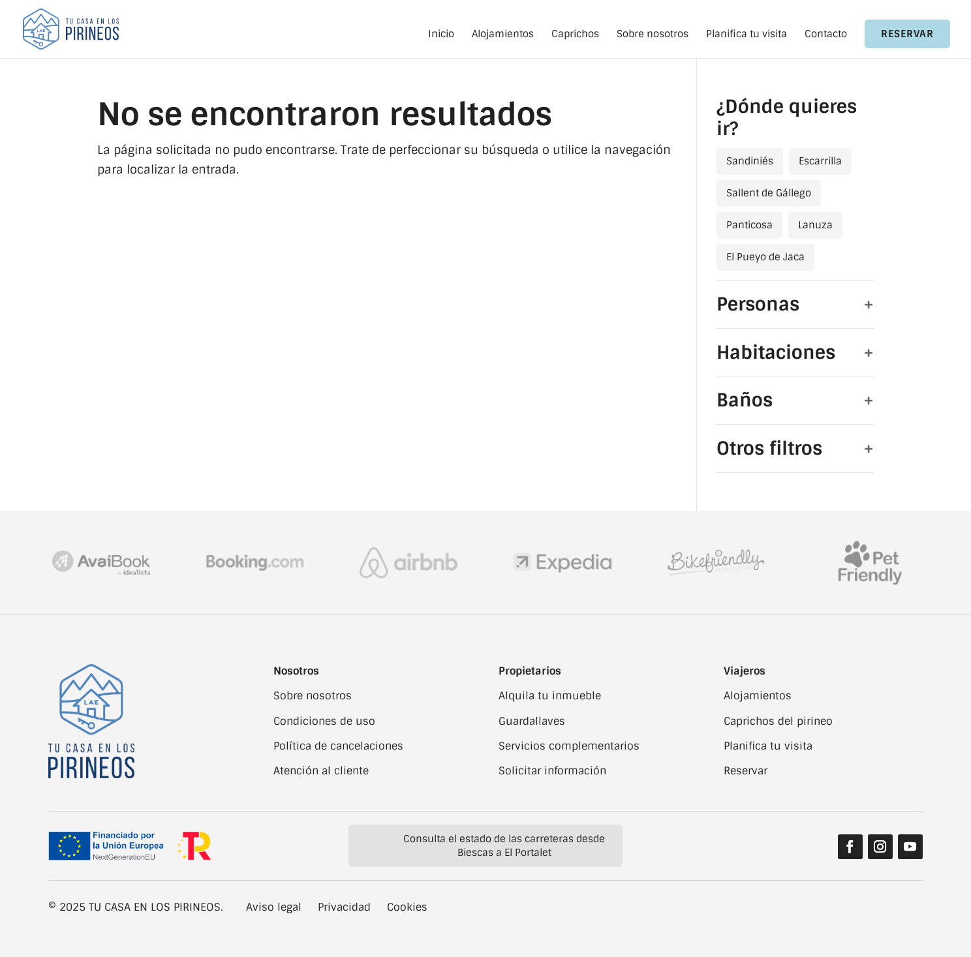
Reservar (907, 33)
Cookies (407, 907)
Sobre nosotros (652, 34)
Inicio (441, 34)
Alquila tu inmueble (550, 696)
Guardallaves (532, 721)
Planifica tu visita (746, 34)
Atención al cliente (321, 771)
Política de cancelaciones (338, 746)
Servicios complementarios (569, 746)
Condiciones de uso (324, 721)
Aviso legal (273, 907)
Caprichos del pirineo (778, 721)
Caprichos (575, 34)
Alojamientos (503, 34)
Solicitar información (552, 771)
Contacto (826, 34)
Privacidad (344, 907)
